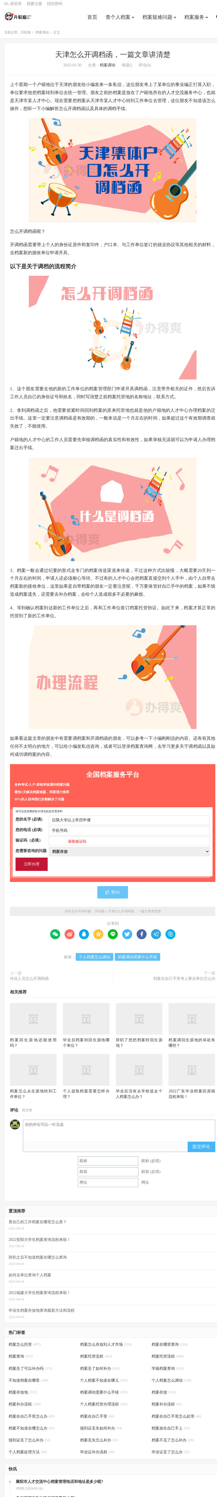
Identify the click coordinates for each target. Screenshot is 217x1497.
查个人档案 (118, 20)
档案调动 (42, 36)
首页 (92, 20)
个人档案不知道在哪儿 (103, 1384)
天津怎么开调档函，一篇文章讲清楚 (112, 59)
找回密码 (54, 7)
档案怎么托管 (24, 1349)
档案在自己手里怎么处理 (176, 1420)
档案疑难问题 (157, 20)
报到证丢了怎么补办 (29, 1444)
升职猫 (18, 19)
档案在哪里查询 (169, 1349)
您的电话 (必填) (113, 834)
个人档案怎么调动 (94, 961)
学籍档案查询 (167, 1372)
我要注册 (34, 7)
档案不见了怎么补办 (172, 1444)
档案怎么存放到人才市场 (105, 1349)
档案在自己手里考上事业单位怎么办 (184, 983)
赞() (112, 896)
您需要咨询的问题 (113, 855)
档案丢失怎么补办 (99, 1444)
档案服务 (194, 20)
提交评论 (201, 1150)
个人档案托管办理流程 (103, 1408)
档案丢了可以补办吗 (30, 1372)
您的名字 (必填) (113, 823)
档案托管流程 (96, 1360)
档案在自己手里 (97, 1420)
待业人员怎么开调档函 (29, 983)
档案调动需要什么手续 (137, 961)
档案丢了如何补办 (100, 1372)
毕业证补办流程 (97, 1456)
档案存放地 (23, 1396)
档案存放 (164, 1396)
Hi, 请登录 (13, 7)
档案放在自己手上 (171, 1432)
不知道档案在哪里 (28, 1384)
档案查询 (21, 1360)
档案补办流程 (24, 1408)
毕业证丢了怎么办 (171, 1456)
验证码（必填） (113, 844)
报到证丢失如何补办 (101, 1432)
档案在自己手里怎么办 (31, 1420)
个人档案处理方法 (28, 1456)
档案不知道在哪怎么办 (31, 1432)
